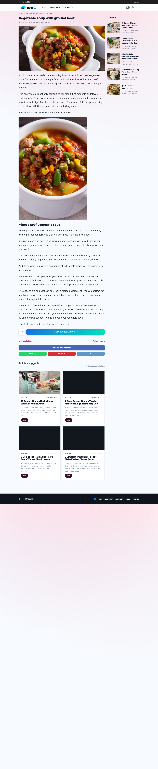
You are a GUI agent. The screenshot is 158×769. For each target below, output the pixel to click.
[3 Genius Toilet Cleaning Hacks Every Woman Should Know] (39, 637)
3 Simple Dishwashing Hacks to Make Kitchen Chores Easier (81, 656)
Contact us (136, 2)
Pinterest (61, 552)
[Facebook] (19, 2)
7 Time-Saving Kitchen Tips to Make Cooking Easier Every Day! (82, 601)
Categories (55, 7)
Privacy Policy (108, 698)
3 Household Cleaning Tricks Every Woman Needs (130, 72)
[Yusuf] (133, 7)
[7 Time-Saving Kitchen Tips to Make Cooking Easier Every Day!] (83, 581)
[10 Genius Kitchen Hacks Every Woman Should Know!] (39, 581)
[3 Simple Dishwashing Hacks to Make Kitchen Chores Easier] (83, 637)
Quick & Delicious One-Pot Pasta (128, 87)
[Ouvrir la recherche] (137, 7)
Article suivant (99, 540)
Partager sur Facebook (61, 546)
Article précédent (25, 540)
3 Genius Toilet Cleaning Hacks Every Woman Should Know (37, 656)
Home (44, 7)
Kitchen (26, 13)
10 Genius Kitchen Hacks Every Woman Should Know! (37, 601)
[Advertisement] (62, 134)
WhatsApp (32, 552)
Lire (24, 619)
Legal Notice (119, 698)
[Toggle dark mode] (128, 7)
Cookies (127, 698)
